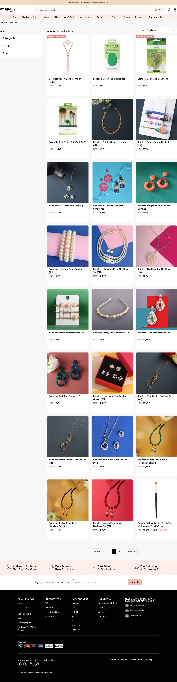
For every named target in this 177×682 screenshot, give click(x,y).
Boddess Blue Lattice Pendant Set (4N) (154, 398)
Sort (143, 30)
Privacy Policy (50, 616)
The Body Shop (104, 607)
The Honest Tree (156, 17)
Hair (73, 616)
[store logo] (7, 10)
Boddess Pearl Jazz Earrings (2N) (154, 332)
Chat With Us (133, 616)
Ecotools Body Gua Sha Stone (152, 78)
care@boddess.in (134, 610)
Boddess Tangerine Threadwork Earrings (153, 207)
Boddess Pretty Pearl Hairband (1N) (111, 332)
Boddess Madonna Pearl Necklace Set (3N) (110, 271)
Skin (73, 607)
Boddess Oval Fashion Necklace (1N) (154, 271)
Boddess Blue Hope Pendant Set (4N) (110, 461)
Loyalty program (24, 622)
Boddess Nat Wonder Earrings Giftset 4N (109, 207)
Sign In (169, 10)
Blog (19, 618)
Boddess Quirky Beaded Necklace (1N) (110, 144)
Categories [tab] (10, 38)
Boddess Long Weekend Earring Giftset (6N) (110, 398)
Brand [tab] (6, 53)
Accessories (76, 625)
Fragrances (75, 629)
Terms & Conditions (52, 612)
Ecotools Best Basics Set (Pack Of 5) (67, 142)
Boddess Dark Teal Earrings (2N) (65, 396)
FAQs (47, 603)
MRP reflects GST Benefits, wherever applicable (88, 3)
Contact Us (49, 607)
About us (21, 603)
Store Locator (23, 607)
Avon (100, 612)
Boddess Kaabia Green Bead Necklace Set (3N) (152, 461)
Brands (115, 17)
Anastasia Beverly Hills (107, 603)
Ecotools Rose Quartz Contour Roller (65, 80)
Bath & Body (76, 612)
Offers (161, 10)
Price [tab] (6, 46)
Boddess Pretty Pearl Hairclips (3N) (67, 332)
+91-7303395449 (134, 605)
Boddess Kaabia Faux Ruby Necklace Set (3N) (107, 525)
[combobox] (92, 10)
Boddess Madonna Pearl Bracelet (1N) (66, 271)
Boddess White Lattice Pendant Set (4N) (67, 461)
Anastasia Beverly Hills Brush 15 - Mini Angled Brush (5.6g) (154, 525)
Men (73, 621)
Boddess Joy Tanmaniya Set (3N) (66, 205)
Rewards (139, 17)
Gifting (127, 17)
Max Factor (102, 616)
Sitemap (148, 659)
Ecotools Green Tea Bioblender (109, 78)
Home (2, 22)
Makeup (74, 603)
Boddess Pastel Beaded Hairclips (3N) (154, 144)
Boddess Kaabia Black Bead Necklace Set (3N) (63, 525)
